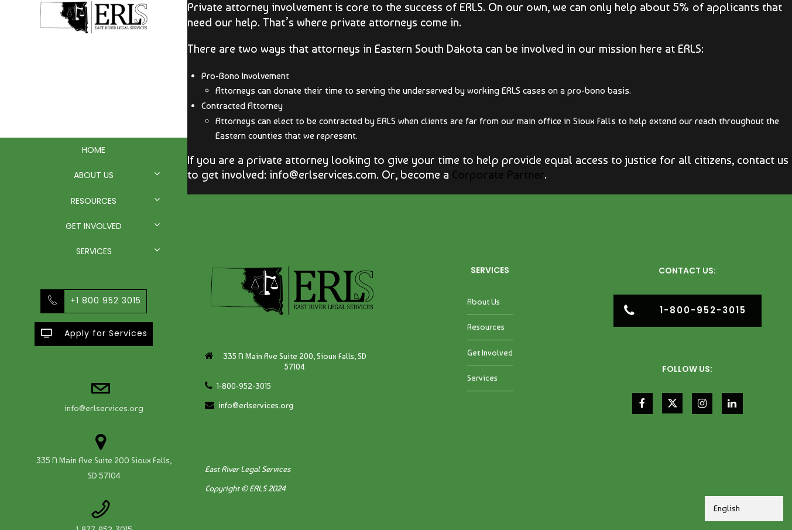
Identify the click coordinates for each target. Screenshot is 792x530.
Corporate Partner (498, 174)
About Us (94, 175)
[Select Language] (744, 508)
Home (93, 150)
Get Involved (94, 226)
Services (94, 251)
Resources (93, 201)
